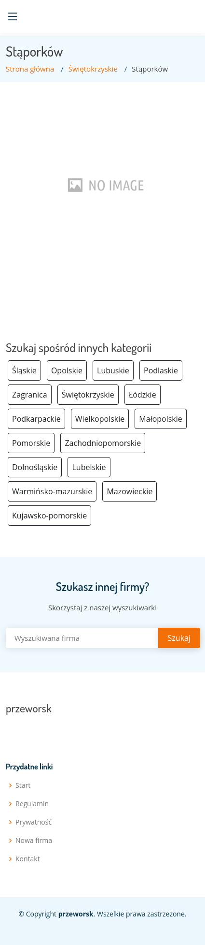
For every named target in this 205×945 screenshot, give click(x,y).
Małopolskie (160, 418)
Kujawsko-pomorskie (49, 515)
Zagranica (29, 394)
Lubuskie (113, 370)
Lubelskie (89, 467)
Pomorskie (31, 443)
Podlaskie (161, 370)
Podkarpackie (36, 418)
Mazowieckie (129, 491)
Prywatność (33, 822)
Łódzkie (142, 394)
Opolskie (66, 370)
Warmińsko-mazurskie (52, 491)
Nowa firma (33, 840)
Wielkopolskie (99, 418)
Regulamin (32, 803)
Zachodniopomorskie (103, 443)
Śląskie (24, 370)
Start (22, 785)
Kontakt (27, 859)
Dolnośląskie (34, 467)
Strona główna (30, 69)
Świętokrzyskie (93, 69)
